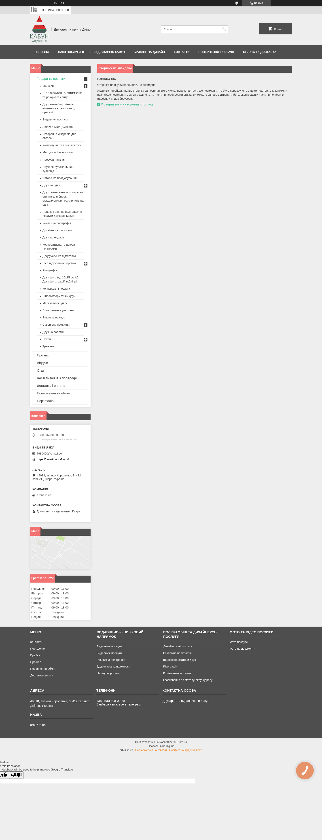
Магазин (48, 85)
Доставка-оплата (41, 675)
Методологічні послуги (57, 152)
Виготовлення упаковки (58, 310)
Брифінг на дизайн (149, 52)
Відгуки (42, 363)
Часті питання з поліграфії (57, 378)
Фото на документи (242, 648)
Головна (42, 52)
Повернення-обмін (42, 668)
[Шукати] (224, 29)
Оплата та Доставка (259, 52)
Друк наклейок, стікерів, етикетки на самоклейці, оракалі (58, 108)
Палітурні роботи (108, 673)
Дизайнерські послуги (57, 230)
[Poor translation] (16, 775)
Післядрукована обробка (59, 263)
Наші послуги (69, 52)
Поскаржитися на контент (151, 750)
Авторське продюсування (59, 178)
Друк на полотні (53, 332)
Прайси (35, 655)
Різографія (49, 270)
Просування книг (53, 159)
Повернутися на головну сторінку (127, 104)
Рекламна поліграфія (56, 223)
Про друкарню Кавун (108, 52)
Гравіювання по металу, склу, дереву (188, 680)
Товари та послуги (51, 78)
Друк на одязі (51, 185)
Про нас (43, 355)
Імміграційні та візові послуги (62, 145)
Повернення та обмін (216, 52)
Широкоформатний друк (58, 296)
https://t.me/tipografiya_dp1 (54, 459)
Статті (46, 339)
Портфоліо (45, 401)
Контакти (182, 52)
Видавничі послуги (55, 119)
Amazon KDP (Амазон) (57, 126)
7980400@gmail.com (50, 453)
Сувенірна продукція (56, 324)
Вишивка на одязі (54, 317)
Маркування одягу (54, 303)
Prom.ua (182, 742)
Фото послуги (239, 642)
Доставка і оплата (51, 385)
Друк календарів (53, 237)
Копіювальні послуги (56, 288)
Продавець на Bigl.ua (161, 746)
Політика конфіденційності (185, 750)
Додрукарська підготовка (59, 256)
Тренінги (48, 346)
